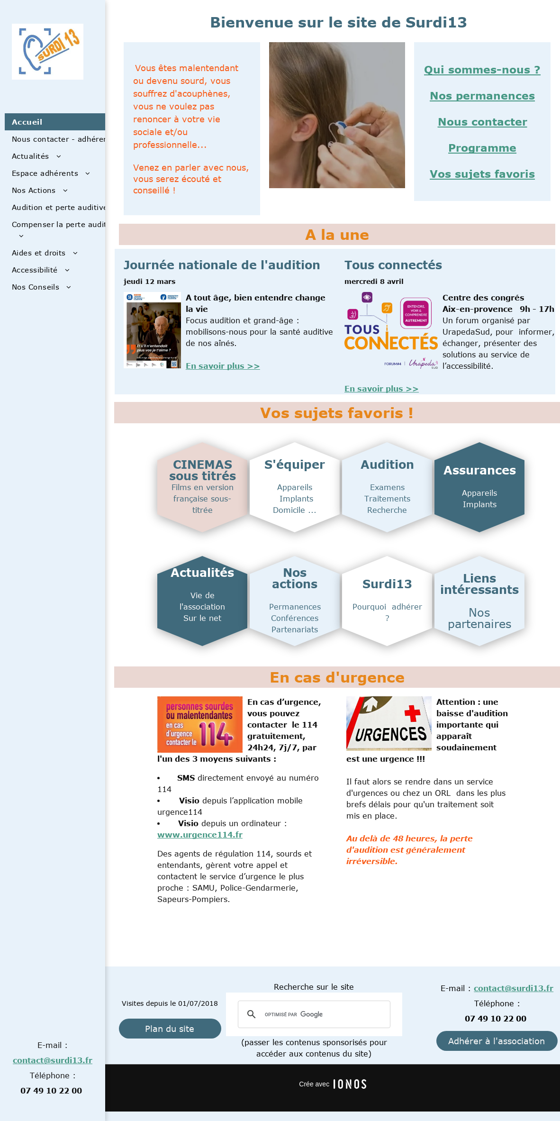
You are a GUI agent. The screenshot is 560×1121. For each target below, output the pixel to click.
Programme (482, 147)
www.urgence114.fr (200, 834)
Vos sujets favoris (482, 173)
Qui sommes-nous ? (482, 69)
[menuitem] (68, 121)
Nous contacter (482, 121)
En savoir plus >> (223, 366)
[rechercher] (313, 1014)
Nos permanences (482, 95)
